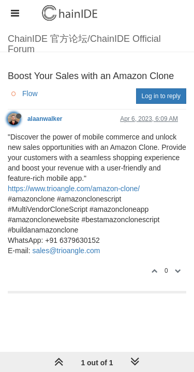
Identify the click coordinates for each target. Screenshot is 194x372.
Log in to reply (161, 96)
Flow (30, 93)
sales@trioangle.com (66, 250)
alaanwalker (44, 118)
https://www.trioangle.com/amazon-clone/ (74, 188)
